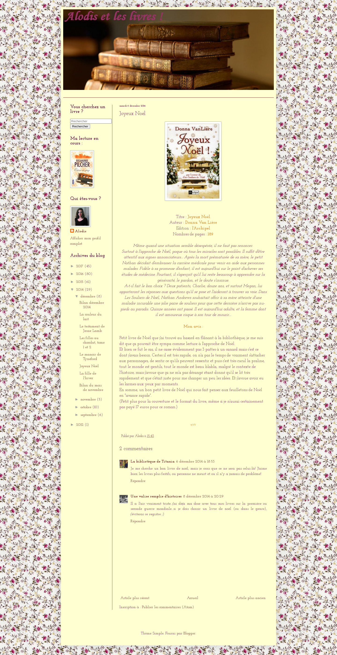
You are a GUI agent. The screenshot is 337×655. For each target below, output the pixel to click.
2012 (80, 425)
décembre (88, 296)
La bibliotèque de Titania (153, 461)
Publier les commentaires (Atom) (168, 607)
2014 (80, 290)
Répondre (138, 481)
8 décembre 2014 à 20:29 (203, 496)
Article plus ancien (251, 598)
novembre (89, 399)
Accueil (71, 93)
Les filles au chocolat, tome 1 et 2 (92, 342)
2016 (80, 274)
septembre (89, 415)
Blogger (189, 633)
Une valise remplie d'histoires (156, 496)
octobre (86, 407)
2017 (80, 266)
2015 (80, 282)
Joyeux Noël (89, 366)
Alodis (80, 231)
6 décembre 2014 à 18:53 (195, 461)
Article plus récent (135, 598)
